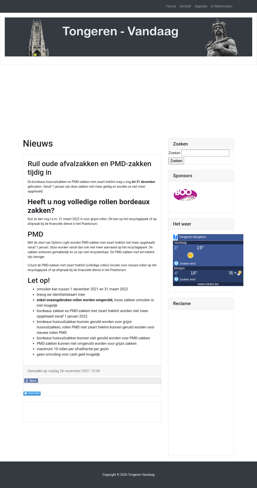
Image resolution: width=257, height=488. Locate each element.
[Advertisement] (128, 99)
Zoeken (174, 153)
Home (171, 6)
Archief (185, 6)
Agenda (201, 6)
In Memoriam (221, 6)
